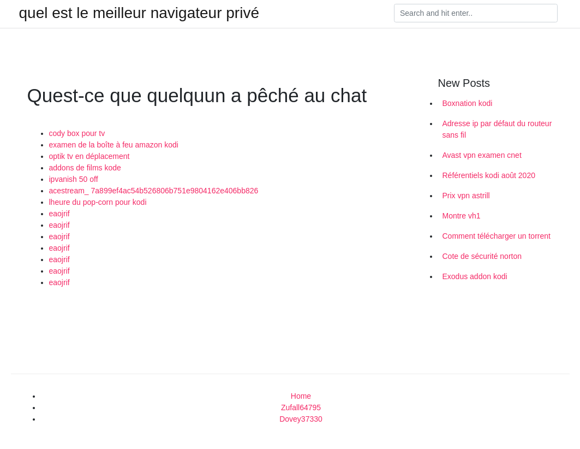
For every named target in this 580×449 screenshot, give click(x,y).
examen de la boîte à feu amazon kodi (113, 144)
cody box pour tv (77, 133)
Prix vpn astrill (466, 195)
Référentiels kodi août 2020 (489, 175)
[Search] (476, 13)
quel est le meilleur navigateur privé (139, 13)
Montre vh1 (462, 215)
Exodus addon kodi (475, 276)
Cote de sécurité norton (482, 256)
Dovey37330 (300, 419)
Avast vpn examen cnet (482, 155)
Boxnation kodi (468, 103)
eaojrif (59, 213)
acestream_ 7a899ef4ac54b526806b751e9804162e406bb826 (154, 190)
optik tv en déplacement (89, 156)
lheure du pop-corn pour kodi (98, 202)
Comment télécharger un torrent (497, 236)
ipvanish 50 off (73, 179)
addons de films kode (85, 167)
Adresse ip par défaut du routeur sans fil (497, 129)
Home (301, 396)
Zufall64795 (301, 407)
